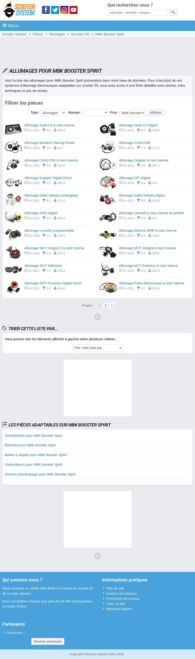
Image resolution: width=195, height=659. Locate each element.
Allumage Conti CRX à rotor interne (51, 160)
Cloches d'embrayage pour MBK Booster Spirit (40, 474)
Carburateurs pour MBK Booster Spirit (33, 464)
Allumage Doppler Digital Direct (48, 178)
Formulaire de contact (122, 598)
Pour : (115, 112)
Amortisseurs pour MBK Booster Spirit (33, 435)
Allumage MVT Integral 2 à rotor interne (54, 248)
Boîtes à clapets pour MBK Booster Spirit (36, 455)
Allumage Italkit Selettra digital (142, 195)
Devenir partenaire (48, 641)
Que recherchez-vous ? (130, 5)
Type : (36, 112)
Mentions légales (119, 609)
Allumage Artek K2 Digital (138, 125)
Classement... (15, 632)
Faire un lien (115, 604)
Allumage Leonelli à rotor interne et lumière (151, 213)
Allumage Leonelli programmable (49, 230)
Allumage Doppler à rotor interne (143, 160)
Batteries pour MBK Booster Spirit (30, 445)
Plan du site (115, 588)
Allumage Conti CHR (134, 143)
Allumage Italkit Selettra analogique (51, 195)
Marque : (75, 112)
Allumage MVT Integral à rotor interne (147, 248)
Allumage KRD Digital (40, 213)
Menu (10, 25)
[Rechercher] (173, 12)
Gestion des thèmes (121, 593)
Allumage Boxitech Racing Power (49, 143)
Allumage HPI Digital (134, 178)
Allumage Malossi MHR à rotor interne (148, 230)
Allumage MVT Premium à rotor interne (148, 265)
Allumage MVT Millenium (43, 265)
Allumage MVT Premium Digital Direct (53, 283)
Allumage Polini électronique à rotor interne (151, 283)
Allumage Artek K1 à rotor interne (49, 125)
